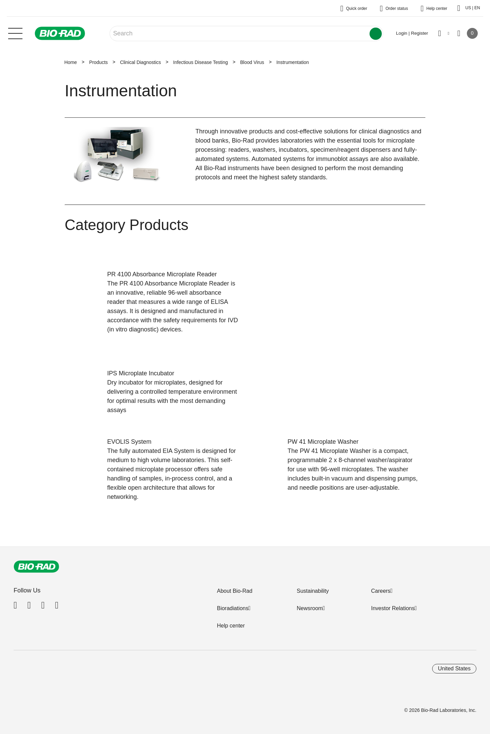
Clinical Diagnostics (140, 62)
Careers (380, 591)
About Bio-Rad (234, 591)
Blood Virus (252, 62)
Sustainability (313, 591)
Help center (231, 626)
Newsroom (310, 608)
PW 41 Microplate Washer (323, 441)
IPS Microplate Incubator (140, 373)
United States (454, 668)
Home (70, 62)
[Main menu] (15, 32)
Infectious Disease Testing (200, 62)
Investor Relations (392, 608)
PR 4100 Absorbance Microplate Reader (162, 274)
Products (98, 62)
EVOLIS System (129, 441)
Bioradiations (232, 608)
